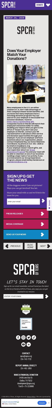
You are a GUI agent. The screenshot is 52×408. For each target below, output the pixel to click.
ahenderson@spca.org (17, 162)
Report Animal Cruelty (26, 365)
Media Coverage (14, 224)
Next (42, 246)
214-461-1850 (26, 368)
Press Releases (14, 214)
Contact (26, 353)
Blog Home (30, 246)
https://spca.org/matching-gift (20, 122)
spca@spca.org (26, 356)
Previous (15, 246)
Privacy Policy (31, 396)
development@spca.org (26, 383)
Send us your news (16, 234)
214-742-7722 (26, 359)
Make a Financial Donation (26, 375)
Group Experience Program (21, 151)
